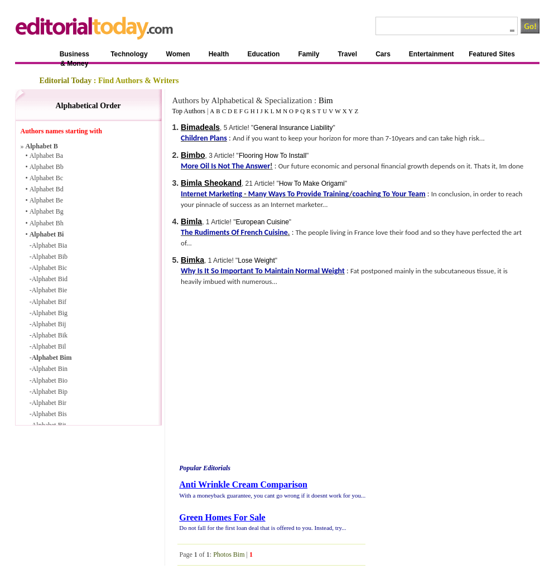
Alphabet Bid (50, 279)
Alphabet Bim (52, 357)
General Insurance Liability (293, 128)
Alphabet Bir (49, 403)
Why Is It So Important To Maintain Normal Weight (263, 271)
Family (308, 54)
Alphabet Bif (49, 302)
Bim (326, 100)
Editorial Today (66, 80)
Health (219, 54)
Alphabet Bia (50, 245)
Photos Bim (228, 554)
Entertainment (431, 54)
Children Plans (204, 138)
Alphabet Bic (50, 268)
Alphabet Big (50, 313)
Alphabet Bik (50, 335)
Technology (128, 54)
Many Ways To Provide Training (298, 194)
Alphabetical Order (88, 106)
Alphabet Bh (47, 223)
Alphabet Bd (47, 189)
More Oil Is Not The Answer (225, 166)
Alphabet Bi (47, 234)
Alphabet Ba (46, 156)
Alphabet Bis (49, 414)
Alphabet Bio (50, 380)
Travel (347, 54)
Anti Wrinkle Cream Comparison (243, 484)
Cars (383, 54)
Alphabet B (42, 146)
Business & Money (74, 56)
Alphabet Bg (47, 211)
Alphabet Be (46, 200)
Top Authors (188, 111)
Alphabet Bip (50, 391)
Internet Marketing (211, 194)
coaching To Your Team (388, 194)
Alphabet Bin (50, 369)
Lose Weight (256, 260)
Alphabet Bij (49, 324)
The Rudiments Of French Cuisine (234, 232)
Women (178, 54)
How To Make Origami (312, 183)
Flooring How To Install (272, 156)
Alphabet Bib (50, 257)
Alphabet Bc (46, 178)
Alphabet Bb (47, 167)
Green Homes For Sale (222, 517)
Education (263, 54)
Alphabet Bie (50, 290)
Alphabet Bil (49, 346)
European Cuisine (261, 222)
